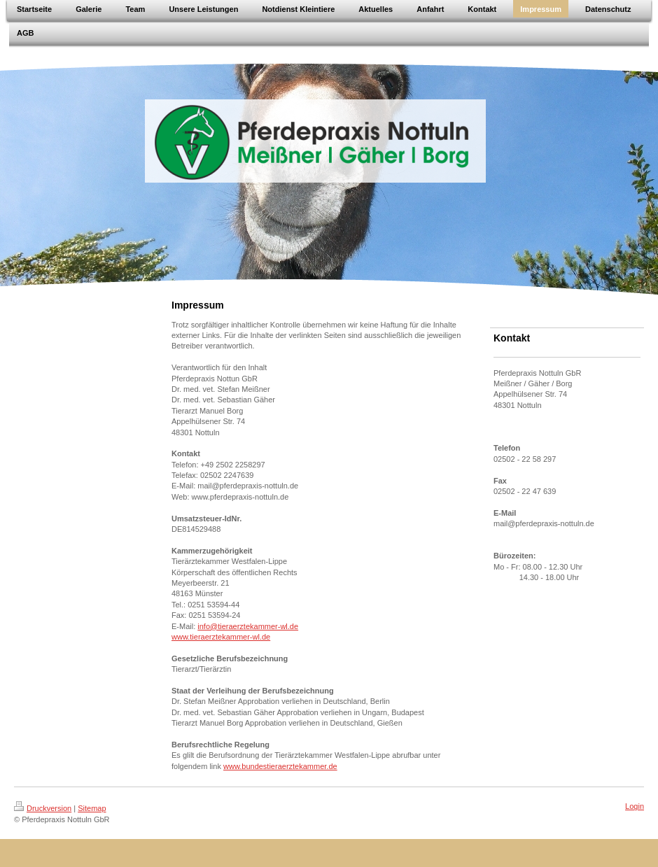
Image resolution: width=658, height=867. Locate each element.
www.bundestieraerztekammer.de (280, 766)
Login (634, 806)
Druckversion (42, 808)
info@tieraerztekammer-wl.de (247, 626)
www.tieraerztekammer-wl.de (221, 637)
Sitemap (92, 808)
